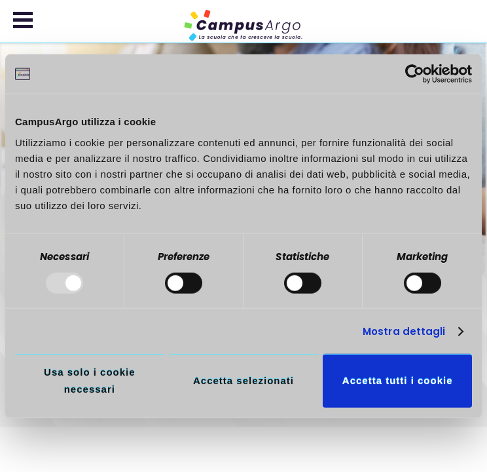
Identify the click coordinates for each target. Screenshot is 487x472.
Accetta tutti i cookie (397, 380)
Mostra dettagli (404, 331)
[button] (23, 20)
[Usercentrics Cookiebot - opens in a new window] (414, 74)
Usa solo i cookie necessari (89, 380)
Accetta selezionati (243, 380)
